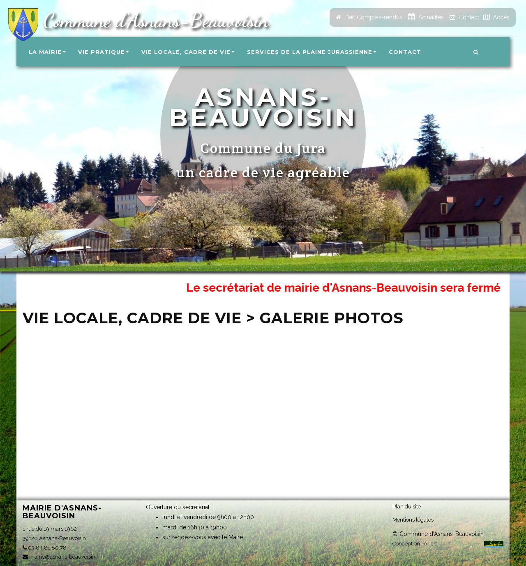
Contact (405, 52)
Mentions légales (413, 520)
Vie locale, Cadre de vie (188, 52)
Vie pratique (103, 52)
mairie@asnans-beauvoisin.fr (61, 557)
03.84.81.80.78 (45, 548)
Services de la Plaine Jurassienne (311, 52)
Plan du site (406, 506)
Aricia (431, 543)
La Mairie (47, 52)
